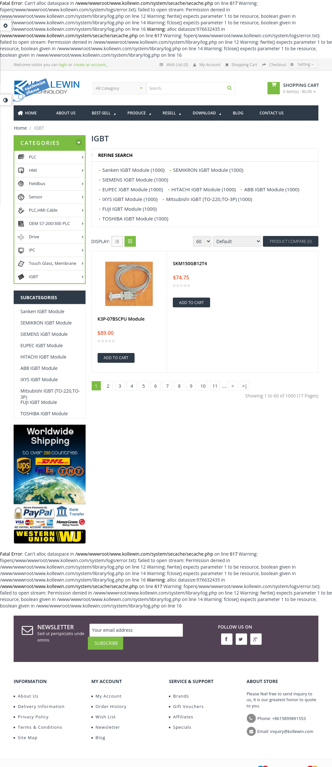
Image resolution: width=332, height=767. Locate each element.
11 (215, 386)
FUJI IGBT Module (38, 402)
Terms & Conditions (38, 718)
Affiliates (181, 708)
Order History (109, 697)
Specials (180, 718)
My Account (206, 64)
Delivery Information (39, 697)
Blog (98, 728)
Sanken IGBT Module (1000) (133, 170)
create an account (89, 64)
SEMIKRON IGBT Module (46, 323)
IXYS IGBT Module (39, 379)
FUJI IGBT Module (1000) (129, 209)
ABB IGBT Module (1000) (271, 189)
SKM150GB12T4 (190, 263)
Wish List (103, 708)
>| (244, 386)
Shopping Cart (241, 64)
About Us (26, 687)
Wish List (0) (174, 64)
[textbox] (203, 88)
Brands (179, 687)
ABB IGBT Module (39, 368)
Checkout (274, 64)
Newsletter (105, 718)
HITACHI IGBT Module (43, 357)
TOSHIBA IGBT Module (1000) (135, 218)
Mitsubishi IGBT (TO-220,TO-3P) (50, 394)
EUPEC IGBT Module (41, 345)
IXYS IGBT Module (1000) (130, 199)
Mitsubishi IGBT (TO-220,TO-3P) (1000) (209, 199)
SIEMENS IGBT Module (44, 334)
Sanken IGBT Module (42, 311)
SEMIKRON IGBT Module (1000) (208, 170)
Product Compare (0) (291, 241)
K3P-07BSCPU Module (121, 319)
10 (203, 386)
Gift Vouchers (186, 697)
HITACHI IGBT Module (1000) (204, 189)
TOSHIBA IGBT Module (44, 413)
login (63, 64)
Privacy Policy (31, 708)
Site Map (26, 728)
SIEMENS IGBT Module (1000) (135, 179)
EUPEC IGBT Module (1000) (132, 189)
